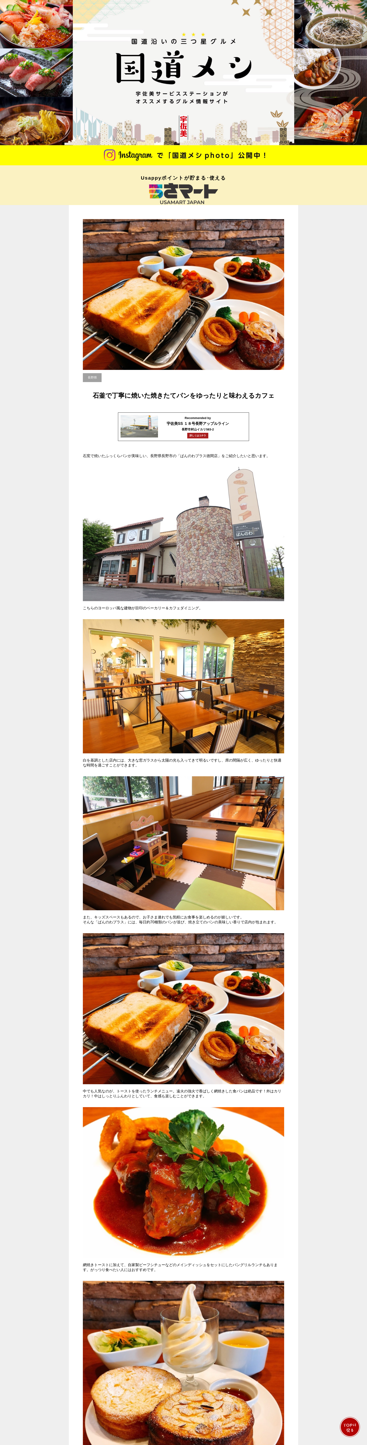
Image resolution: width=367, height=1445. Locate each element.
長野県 (92, 377)
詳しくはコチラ (198, 435)
